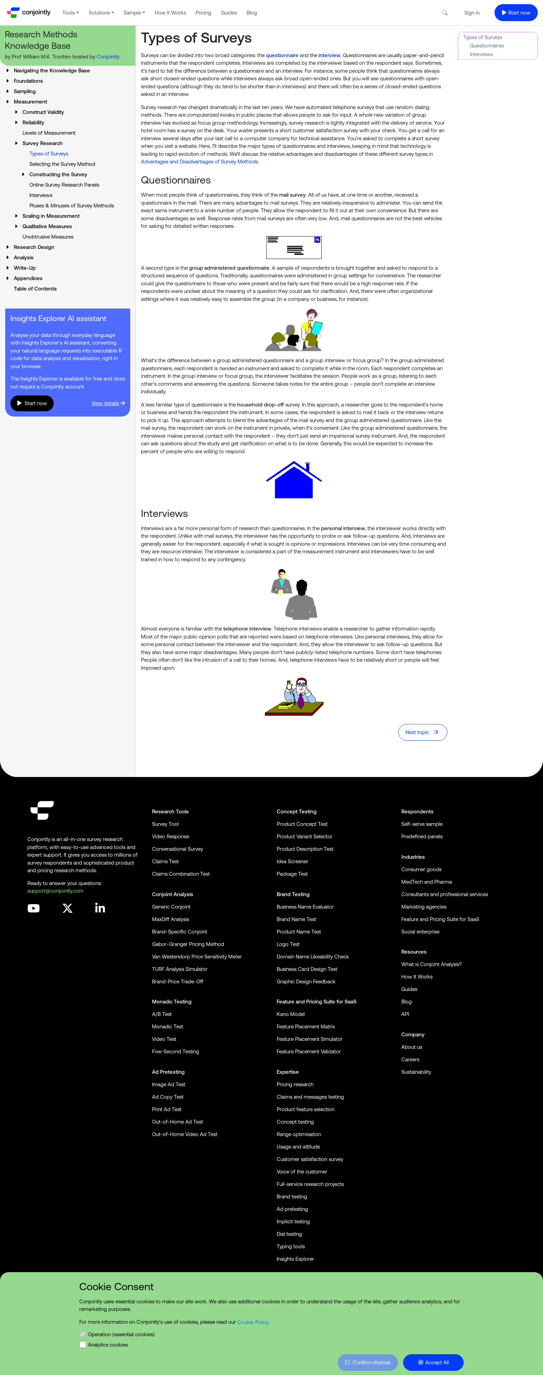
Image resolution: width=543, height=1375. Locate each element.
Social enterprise (420, 932)
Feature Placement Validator (309, 1051)
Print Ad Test (166, 1109)
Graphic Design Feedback (306, 981)
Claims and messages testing (310, 1097)
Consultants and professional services (444, 894)
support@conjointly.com (55, 891)
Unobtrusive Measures (48, 237)
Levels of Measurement (49, 133)
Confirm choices (367, 1362)
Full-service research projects (310, 1184)
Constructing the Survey (58, 174)
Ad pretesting (292, 1209)
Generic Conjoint (171, 907)
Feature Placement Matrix (306, 1026)
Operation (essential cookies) (121, 1334)
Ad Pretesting (168, 1072)
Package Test (292, 874)
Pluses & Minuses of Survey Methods (71, 205)
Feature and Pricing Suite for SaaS (316, 1002)
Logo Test (288, 944)
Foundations (28, 81)
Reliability (33, 122)
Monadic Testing (172, 1002)
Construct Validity (43, 112)
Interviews (40, 195)
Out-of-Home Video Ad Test (184, 1134)
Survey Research (43, 143)
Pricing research (295, 1084)
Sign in (472, 13)
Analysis (24, 257)
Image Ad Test (168, 1084)
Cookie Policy (253, 1322)
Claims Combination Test (181, 874)
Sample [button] (132, 13)
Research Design (34, 247)
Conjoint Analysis (172, 894)
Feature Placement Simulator (309, 1039)
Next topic (422, 732)
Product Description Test (305, 849)
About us (411, 1047)
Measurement (30, 102)
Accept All (433, 1362)
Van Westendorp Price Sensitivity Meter (197, 956)
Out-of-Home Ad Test (177, 1122)
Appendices (28, 278)
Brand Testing (293, 894)
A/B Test (162, 1014)
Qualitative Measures (47, 226)
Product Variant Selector (304, 836)
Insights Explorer (295, 1259)
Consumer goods (421, 869)
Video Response (170, 836)
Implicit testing (293, 1221)
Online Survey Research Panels (64, 185)
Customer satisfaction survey (310, 1159)
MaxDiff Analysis (170, 919)
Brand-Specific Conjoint (179, 932)
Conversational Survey (177, 849)
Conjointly (108, 57)
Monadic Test (167, 1026)
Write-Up (25, 268)
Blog (252, 13)
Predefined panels (422, 836)
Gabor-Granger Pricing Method (188, 944)
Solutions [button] (99, 13)
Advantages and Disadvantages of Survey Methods (199, 161)
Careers (410, 1059)
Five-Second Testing (175, 1051)
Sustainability (416, 1072)
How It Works (170, 13)
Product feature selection (306, 1109)
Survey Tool (165, 824)
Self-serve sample (422, 824)
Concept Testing (297, 811)
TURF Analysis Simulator (179, 969)
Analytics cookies (108, 1345)
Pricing (203, 13)
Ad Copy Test (168, 1097)
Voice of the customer (302, 1172)
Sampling (25, 91)
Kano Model (291, 1014)
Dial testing (289, 1234)
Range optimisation (299, 1134)
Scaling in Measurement (51, 216)
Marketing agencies (423, 907)
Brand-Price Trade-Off (177, 981)
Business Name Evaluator (305, 907)
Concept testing (295, 1122)
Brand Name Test (296, 919)
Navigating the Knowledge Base (52, 70)
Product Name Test (299, 932)
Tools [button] (68, 13)
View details (108, 403)
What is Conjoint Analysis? (431, 964)
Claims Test (165, 861)
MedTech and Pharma (426, 882)
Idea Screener (292, 861)
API (405, 1014)
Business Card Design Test (307, 969)
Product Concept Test (302, 824)
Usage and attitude (298, 1147)
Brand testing (292, 1196)
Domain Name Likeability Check (313, 956)
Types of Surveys (482, 37)
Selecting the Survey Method (62, 164)
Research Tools (170, 811)
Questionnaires (487, 45)
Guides (229, 13)
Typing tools (291, 1246)
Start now (516, 13)
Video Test (164, 1039)
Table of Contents (35, 289)
